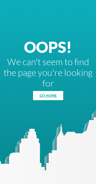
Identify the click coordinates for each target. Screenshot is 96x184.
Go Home (48, 96)
